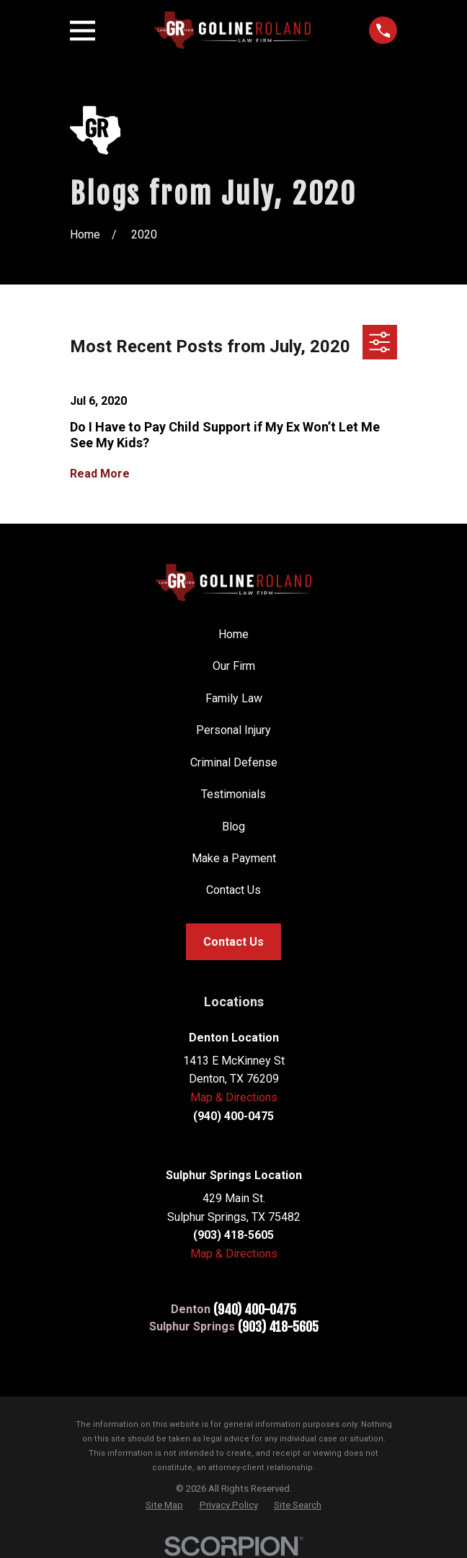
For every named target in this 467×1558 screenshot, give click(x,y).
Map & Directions (233, 1097)
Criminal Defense (233, 762)
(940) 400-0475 (254, 1309)
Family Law (233, 698)
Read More (100, 473)
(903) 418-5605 (278, 1326)
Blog (233, 826)
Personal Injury (233, 730)
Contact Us (233, 890)
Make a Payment (234, 858)
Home (233, 634)
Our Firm (234, 666)
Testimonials (233, 794)
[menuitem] (164, 1505)
